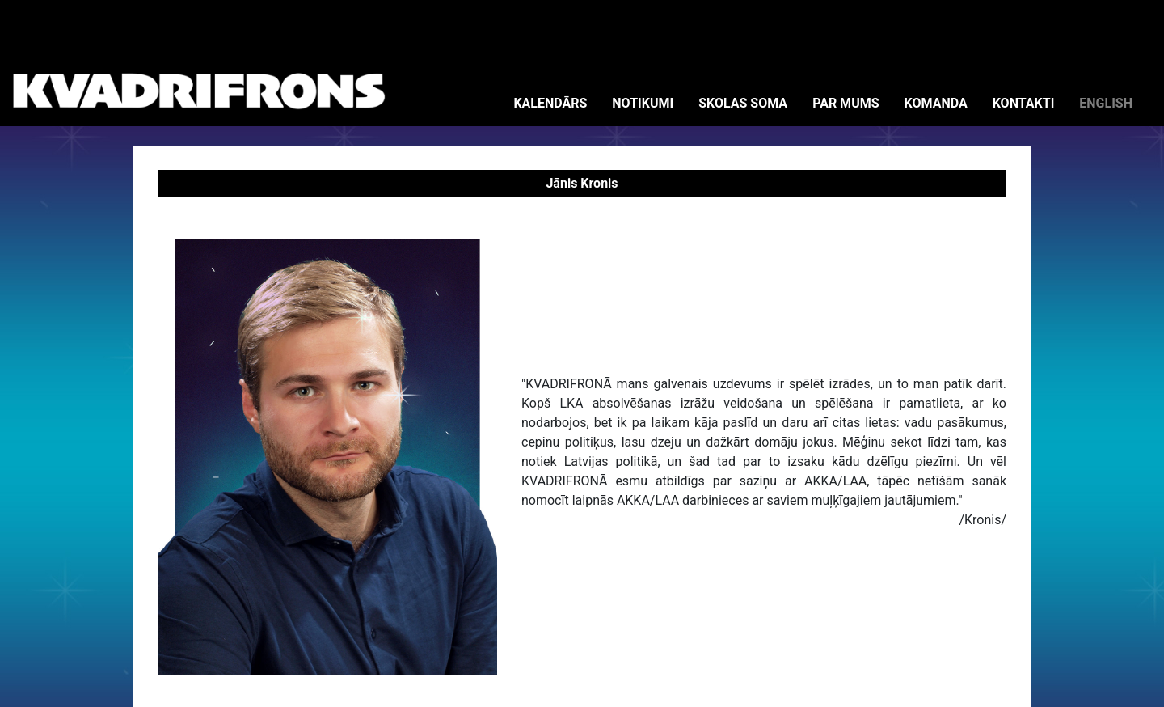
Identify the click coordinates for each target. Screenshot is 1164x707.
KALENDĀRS (550, 103)
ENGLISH (1105, 103)
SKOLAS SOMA (742, 103)
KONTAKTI (1024, 103)
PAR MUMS (845, 103)
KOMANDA (936, 103)
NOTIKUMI (642, 103)
